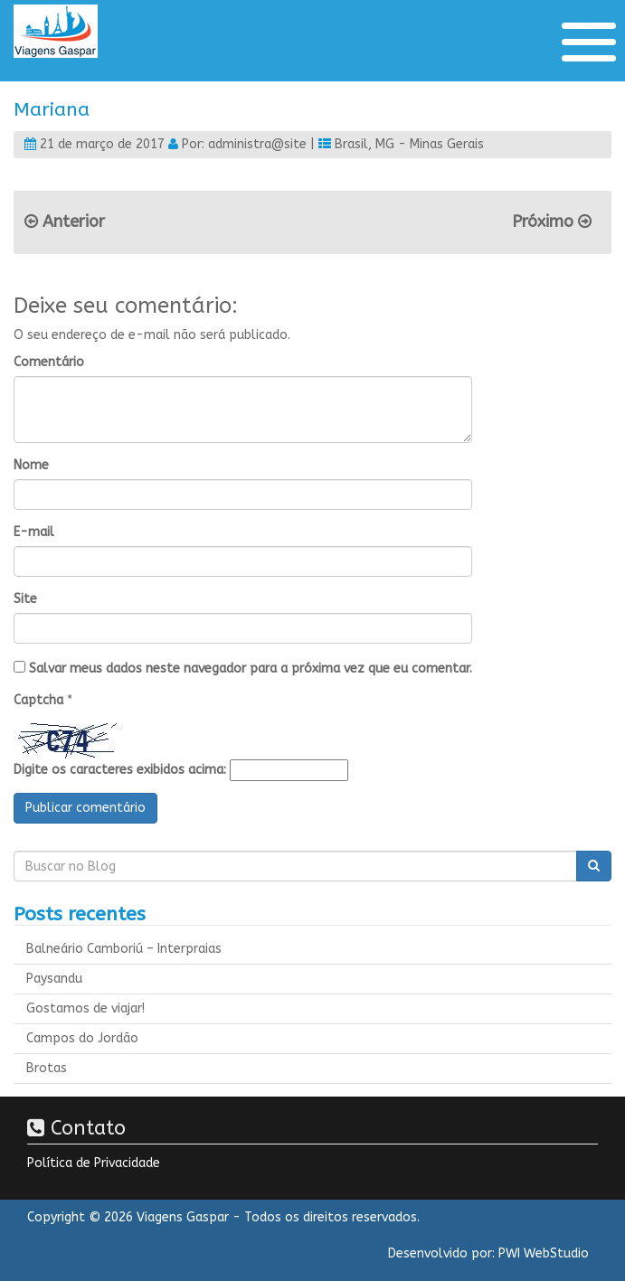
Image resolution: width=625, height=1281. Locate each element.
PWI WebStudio (543, 1253)
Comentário (49, 362)
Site (25, 599)
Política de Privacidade (93, 1163)
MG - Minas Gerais (429, 144)
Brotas (46, 1068)
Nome (31, 465)
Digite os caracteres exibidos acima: (120, 769)
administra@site (257, 144)
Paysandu (54, 978)
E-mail (34, 532)
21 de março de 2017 (102, 144)
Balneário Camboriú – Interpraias (124, 948)
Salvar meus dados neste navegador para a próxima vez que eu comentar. (250, 668)
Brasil (351, 144)
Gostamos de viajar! (85, 1008)
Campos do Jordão (82, 1038)
